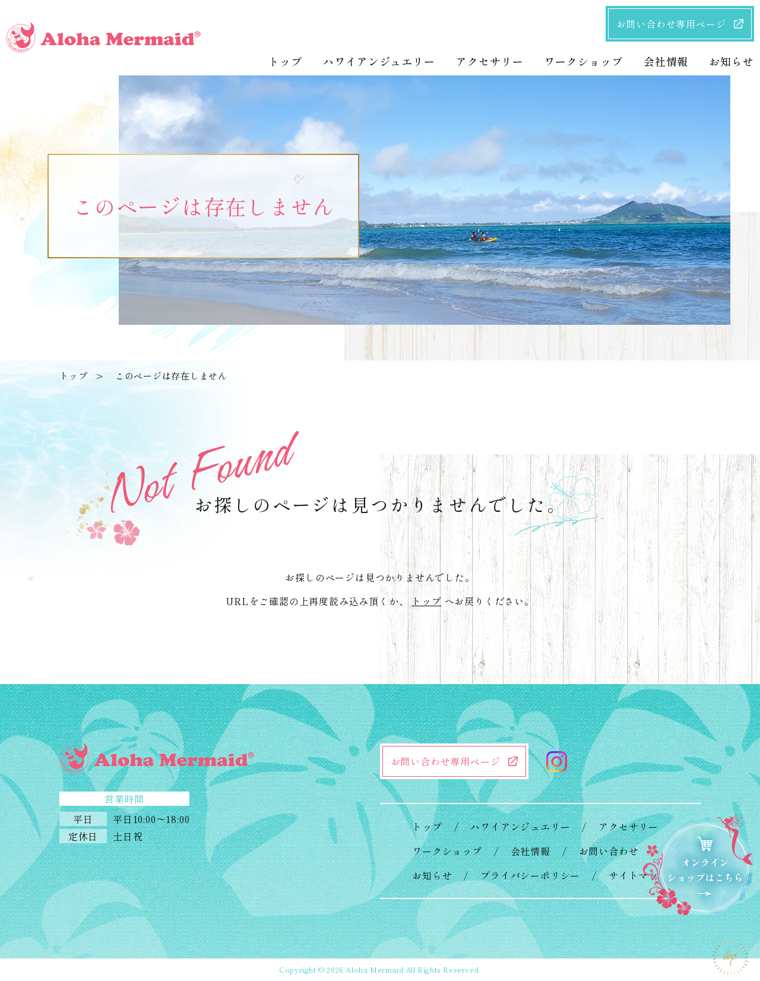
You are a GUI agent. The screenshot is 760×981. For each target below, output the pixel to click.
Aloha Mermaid (374, 969)
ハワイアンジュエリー (520, 826)
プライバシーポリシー (530, 875)
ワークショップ (447, 851)
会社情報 (530, 851)
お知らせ (432, 875)
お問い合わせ (609, 851)
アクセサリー (628, 826)
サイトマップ (639, 875)
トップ (73, 375)
